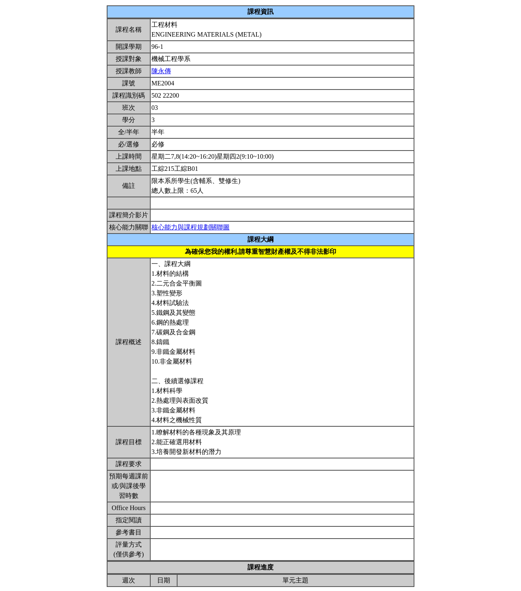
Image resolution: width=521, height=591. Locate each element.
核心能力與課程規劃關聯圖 (190, 227)
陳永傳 (161, 71)
